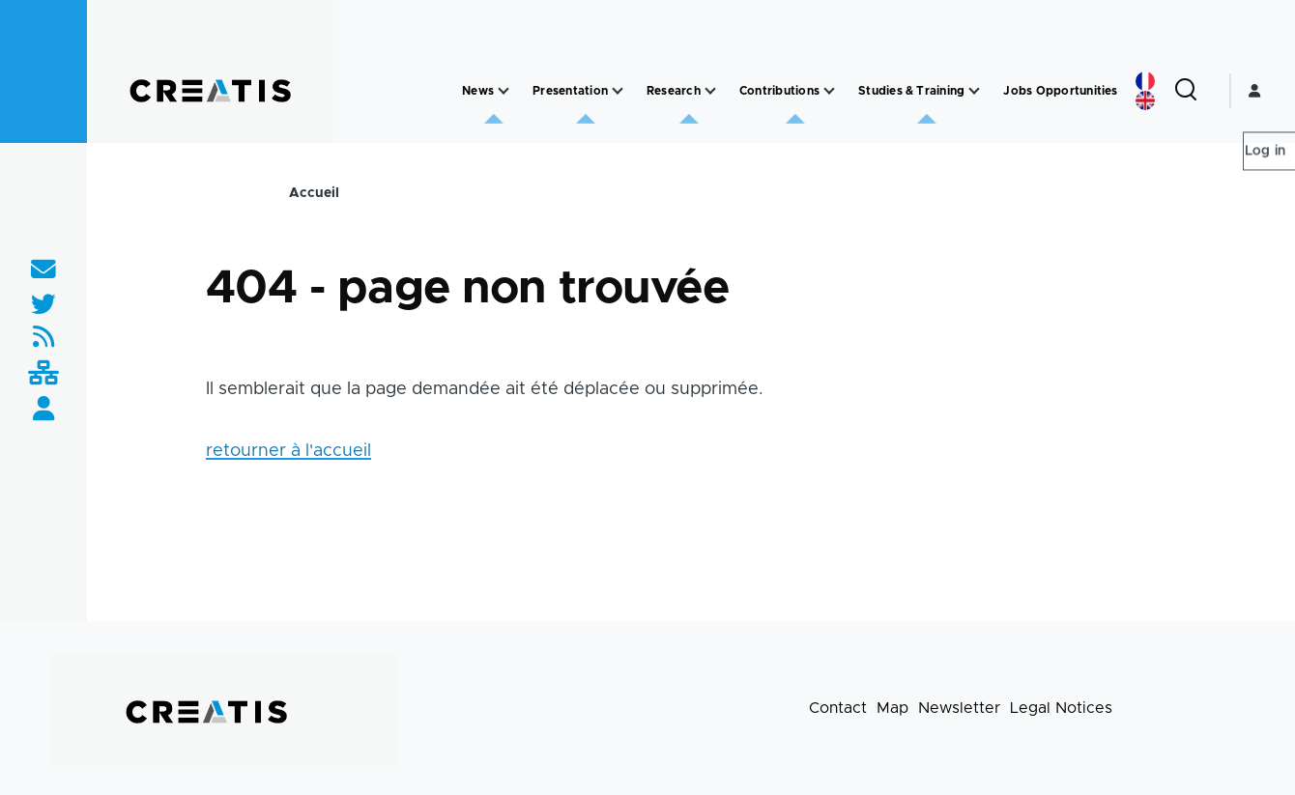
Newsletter (959, 708)
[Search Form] (1186, 91)
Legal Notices (1061, 708)
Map (892, 708)
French (1145, 81)
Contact (838, 708)
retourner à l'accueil (288, 451)
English (1145, 100)
